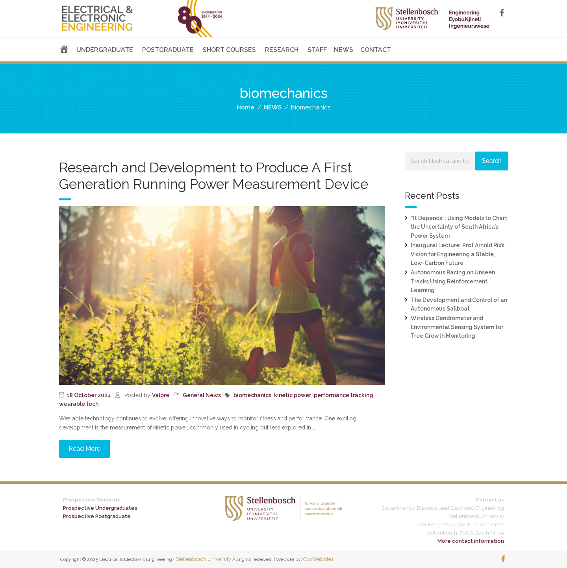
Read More (84, 448)
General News (202, 395)
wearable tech (78, 404)
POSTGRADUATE (168, 50)
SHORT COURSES (229, 50)
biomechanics (252, 395)
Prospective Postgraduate (97, 516)
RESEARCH (281, 50)
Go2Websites (318, 559)
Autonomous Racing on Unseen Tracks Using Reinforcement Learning (453, 281)
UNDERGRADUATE (104, 50)
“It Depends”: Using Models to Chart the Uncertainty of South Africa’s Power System (459, 227)
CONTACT (375, 50)
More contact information (470, 541)
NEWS (343, 50)
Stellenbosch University (203, 559)
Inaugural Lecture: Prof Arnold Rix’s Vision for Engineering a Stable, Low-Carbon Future (457, 254)
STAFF (317, 50)
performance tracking (343, 395)
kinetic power (292, 395)
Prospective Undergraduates (100, 508)
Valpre (160, 395)
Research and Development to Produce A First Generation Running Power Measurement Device (213, 175)
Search (492, 160)
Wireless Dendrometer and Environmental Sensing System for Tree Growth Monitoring (457, 327)
